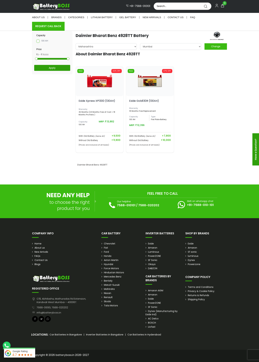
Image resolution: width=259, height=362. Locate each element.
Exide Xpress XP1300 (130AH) (97, 101)
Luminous (153, 251)
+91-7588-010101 (138, 6)
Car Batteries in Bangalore (66, 334)
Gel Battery (127, 17)
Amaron (152, 247)
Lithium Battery (102, 17)
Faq (192, 17)
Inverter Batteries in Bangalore (104, 334)
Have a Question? (255, 149)
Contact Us (176, 17)
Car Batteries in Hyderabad (144, 334)
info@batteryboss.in (49, 312)
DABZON (152, 268)
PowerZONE (154, 256)
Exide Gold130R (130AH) (144, 101)
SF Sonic (152, 260)
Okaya (151, 264)
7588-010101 (126, 205)
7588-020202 (148, 205)
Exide (151, 243)
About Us (38, 17)
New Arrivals (152, 17)
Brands (56, 17)
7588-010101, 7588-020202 (52, 307)
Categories (76, 17)
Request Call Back (48, 26)
